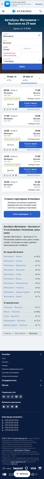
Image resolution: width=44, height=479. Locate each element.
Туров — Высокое (11, 316)
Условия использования (10, 376)
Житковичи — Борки (13, 296)
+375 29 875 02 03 (11, 430)
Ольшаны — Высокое (13, 307)
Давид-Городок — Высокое (15, 325)
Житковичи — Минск (13, 256)
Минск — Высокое (12, 312)
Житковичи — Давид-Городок (17, 292)
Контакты (5, 362)
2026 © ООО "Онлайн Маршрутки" (15, 438)
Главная (7, 333)
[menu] (3, 11)
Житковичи (20, 333)
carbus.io (14, 464)
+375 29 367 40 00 (11, 423)
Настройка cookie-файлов (10, 372)
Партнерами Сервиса (22, 450)
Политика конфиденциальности (12, 369)
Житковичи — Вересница (15, 265)
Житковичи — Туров (12, 274)
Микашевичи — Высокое (14, 321)
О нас (4, 358)
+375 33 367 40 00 (11, 425)
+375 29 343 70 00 (11, 420)
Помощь (5, 365)
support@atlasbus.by (18, 462)
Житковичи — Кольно (13, 261)
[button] (12, 78)
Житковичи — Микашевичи (16, 283)
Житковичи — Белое (12, 279)
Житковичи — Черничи (14, 288)
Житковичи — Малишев (14, 270)
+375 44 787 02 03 (11, 428)
